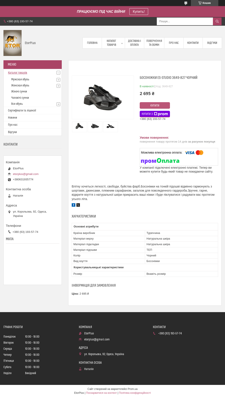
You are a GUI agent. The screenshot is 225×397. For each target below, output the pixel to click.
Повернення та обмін (154, 43)
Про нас (174, 43)
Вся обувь (17, 104)
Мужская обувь (20, 79)
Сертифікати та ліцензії (22, 110)
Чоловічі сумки (20, 98)
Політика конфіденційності (135, 392)
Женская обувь (20, 85)
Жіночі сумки (19, 91)
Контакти (193, 43)
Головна (92, 43)
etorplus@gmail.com (26, 174)
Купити (154, 105)
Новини (12, 117)
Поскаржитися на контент (101, 392)
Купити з (155, 114)
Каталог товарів (111, 43)
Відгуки (212, 43)
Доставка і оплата (134, 43)
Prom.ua (133, 389)
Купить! (139, 11)
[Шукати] (217, 21)
